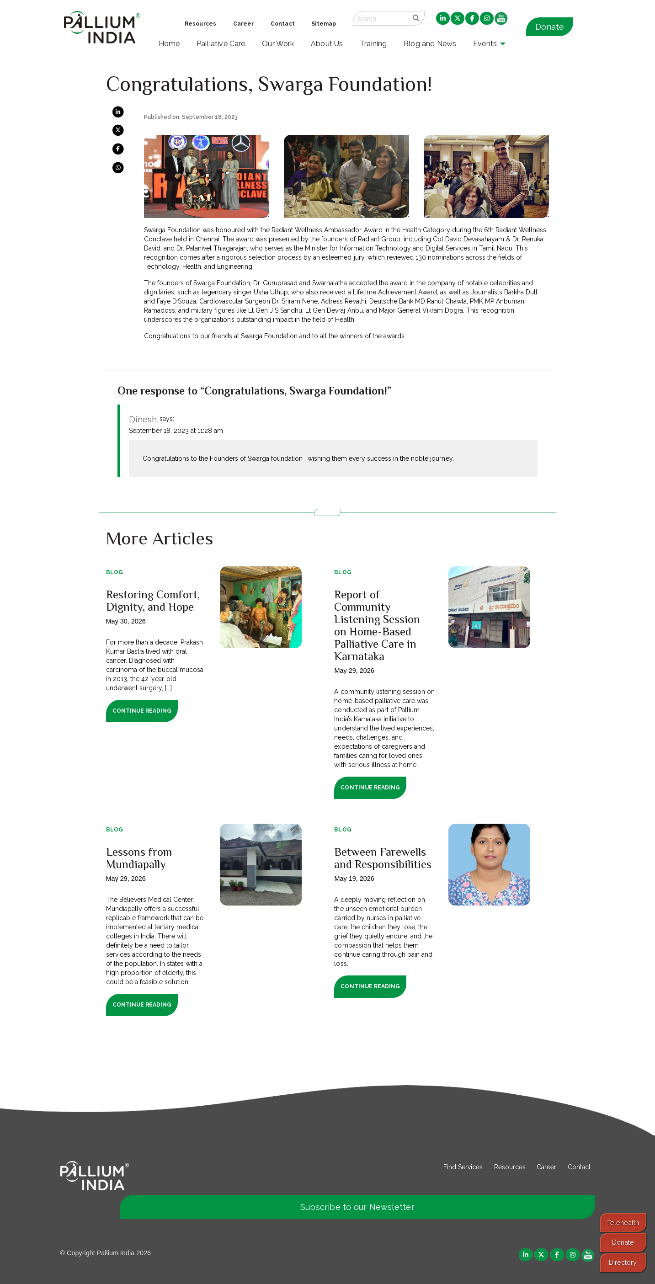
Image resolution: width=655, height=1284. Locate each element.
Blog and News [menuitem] (430, 43)
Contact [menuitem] (283, 24)
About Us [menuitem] (327, 43)
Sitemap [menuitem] (323, 24)
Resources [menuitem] (200, 24)
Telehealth (623, 1222)
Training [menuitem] (373, 43)
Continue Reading (141, 711)
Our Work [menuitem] (278, 43)
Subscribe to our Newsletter (357, 1207)
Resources (510, 1167)
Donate (549, 27)
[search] (416, 18)
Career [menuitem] (243, 24)
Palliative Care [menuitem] (221, 43)
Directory (623, 1262)
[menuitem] (443, 19)
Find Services (463, 1167)
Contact (579, 1167)
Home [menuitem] (169, 43)
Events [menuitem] (485, 43)
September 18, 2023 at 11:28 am (176, 430)
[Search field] (380, 18)
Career (546, 1167)
